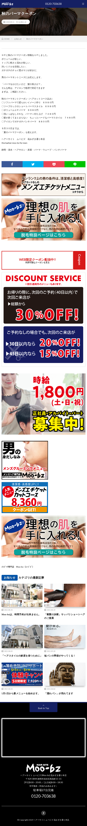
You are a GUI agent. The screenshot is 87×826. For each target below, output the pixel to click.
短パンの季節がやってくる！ (60, 655)
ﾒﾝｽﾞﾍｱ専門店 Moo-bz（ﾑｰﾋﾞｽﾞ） (18, 567)
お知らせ (22, 22)
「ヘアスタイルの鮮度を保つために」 (22, 655)
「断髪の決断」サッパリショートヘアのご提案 (64, 616)
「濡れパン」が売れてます (58, 693)
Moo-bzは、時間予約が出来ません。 (21, 614)
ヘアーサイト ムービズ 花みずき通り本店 (51, 820)
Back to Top (43, 708)
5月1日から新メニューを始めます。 (21, 693)
